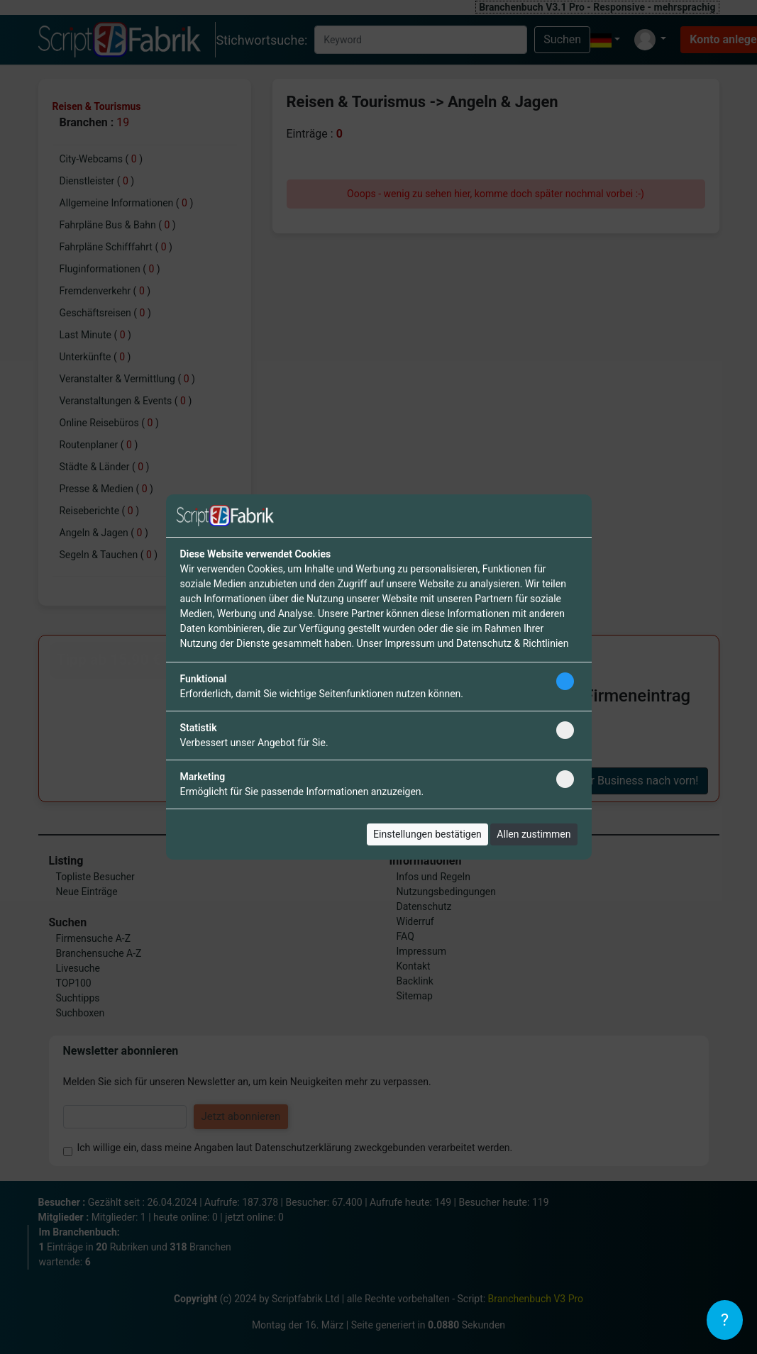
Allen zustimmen (533, 834)
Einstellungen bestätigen (427, 834)
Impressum (409, 643)
